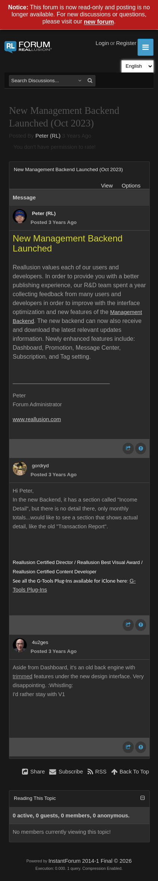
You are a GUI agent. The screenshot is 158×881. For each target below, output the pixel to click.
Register (126, 43)
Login (102, 43)
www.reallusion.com (37, 419)
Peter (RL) (48, 136)
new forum (99, 22)
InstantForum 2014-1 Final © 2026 (90, 861)
